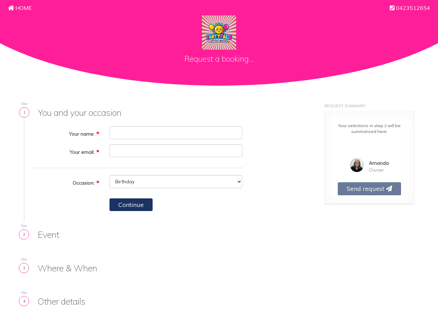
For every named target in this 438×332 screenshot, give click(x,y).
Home (20, 7)
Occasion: (83, 183)
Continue (131, 205)
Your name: (81, 134)
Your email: (81, 152)
